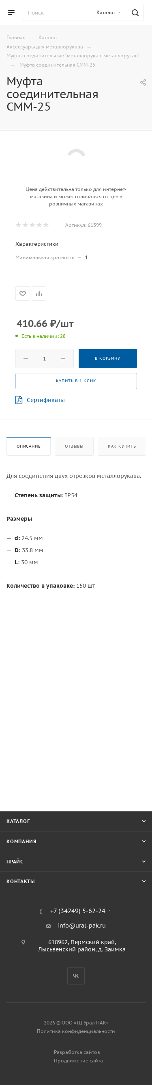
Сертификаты (40, 400)
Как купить (122, 446)
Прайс (15, 862)
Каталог (18, 821)
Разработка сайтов (77, 1052)
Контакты (20, 881)
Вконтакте (76, 975)
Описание (29, 446)
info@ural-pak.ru (82, 925)
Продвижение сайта (78, 1061)
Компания (21, 841)
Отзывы (74, 446)
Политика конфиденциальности (76, 1031)
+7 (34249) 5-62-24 (77, 911)
